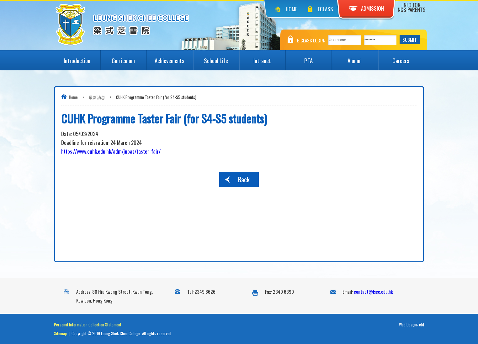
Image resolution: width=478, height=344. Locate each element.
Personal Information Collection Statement (87, 324)
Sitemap (60, 333)
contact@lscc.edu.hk (373, 291)
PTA (318, 57)
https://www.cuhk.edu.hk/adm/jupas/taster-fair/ (111, 151)
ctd (421, 324)
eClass (325, 9)
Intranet (269, 57)
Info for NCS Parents (412, 7)
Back (243, 179)
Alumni (363, 57)
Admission (366, 8)
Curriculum (129, 57)
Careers (408, 57)
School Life (221, 57)
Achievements (174, 57)
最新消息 (97, 97)
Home (291, 9)
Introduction (82, 57)
